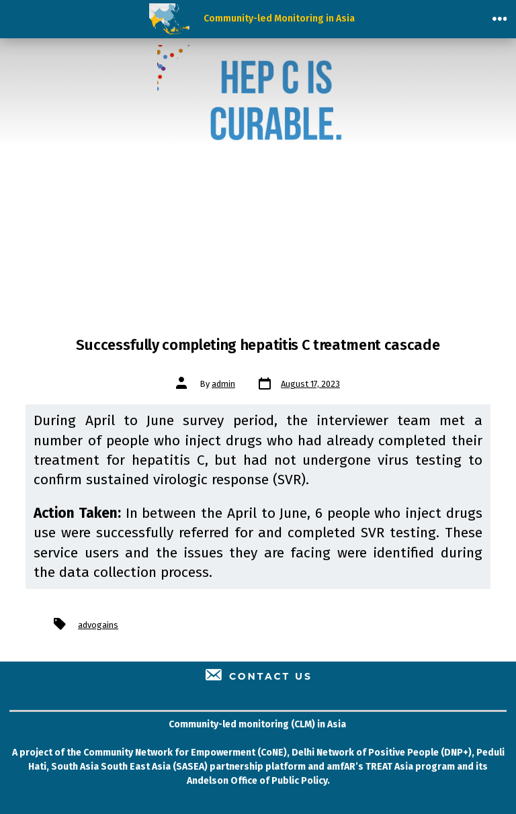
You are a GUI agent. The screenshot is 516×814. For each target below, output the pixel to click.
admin (223, 384)
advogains (98, 625)
